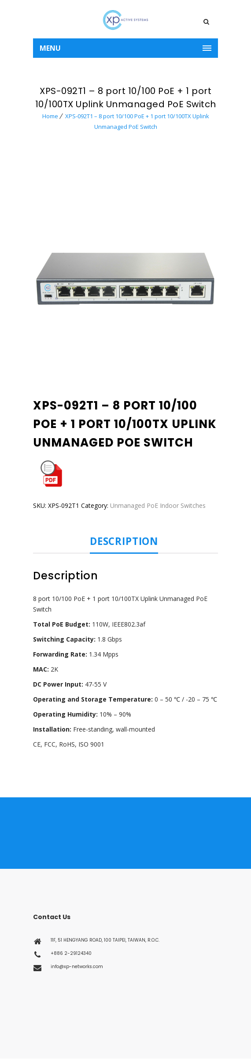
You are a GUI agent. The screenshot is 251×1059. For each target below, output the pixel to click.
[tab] (126, 542)
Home (50, 116)
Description (124, 541)
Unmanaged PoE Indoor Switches (158, 505)
